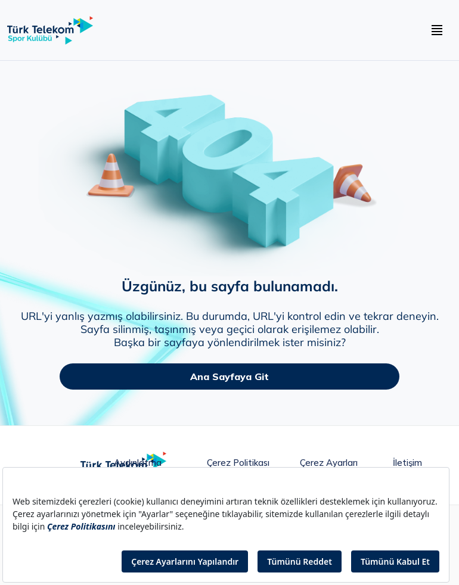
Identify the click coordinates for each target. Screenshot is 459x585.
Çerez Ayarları (329, 463)
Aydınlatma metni (138, 466)
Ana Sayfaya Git (229, 376)
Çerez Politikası (238, 463)
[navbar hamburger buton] (437, 30)
